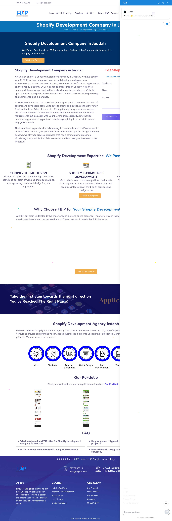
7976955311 (76, 468)
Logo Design (57, 499)
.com (49, 3)
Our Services (92, 495)
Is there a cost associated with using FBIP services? (49, 449)
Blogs (100, 13)
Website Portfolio (59, 488)
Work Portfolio (93, 492)
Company (91, 499)
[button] (33, 60)
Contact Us (116, 13)
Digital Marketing (59, 503)
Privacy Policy (129, 499)
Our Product (92, 488)
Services (79, 13)
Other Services (129, 495)
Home (51, 13)
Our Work (90, 13)
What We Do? (92, 503)
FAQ (107, 13)
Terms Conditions (130, 503)
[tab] (50, 442)
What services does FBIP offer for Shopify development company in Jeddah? (50, 442)
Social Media (57, 495)
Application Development (63, 492)
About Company (63, 13)
